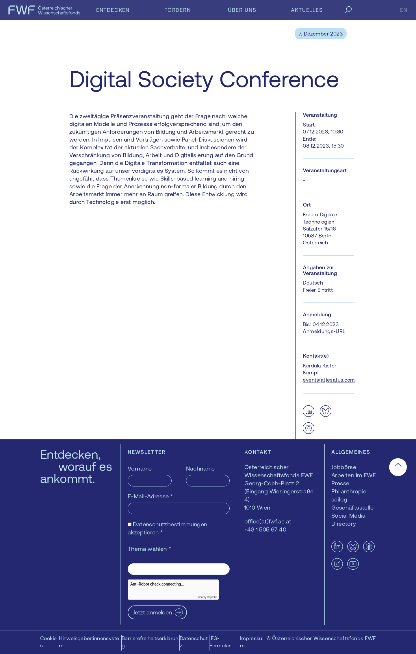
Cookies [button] (48, 642)
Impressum (251, 642)
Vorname (140, 468)
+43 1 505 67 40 (265, 529)
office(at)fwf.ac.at (267, 521)
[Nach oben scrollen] (398, 467)
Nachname (200, 468)
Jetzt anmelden (152, 612)
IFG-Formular (220, 642)
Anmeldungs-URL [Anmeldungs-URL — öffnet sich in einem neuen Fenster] (324, 331)
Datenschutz (194, 642)
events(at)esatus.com (329, 380)
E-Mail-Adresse (150, 496)
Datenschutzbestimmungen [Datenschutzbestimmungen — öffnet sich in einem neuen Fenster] (170, 524)
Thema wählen (149, 548)
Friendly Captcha (206, 597)
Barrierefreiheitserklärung (150, 642)
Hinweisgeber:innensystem (89, 642)
